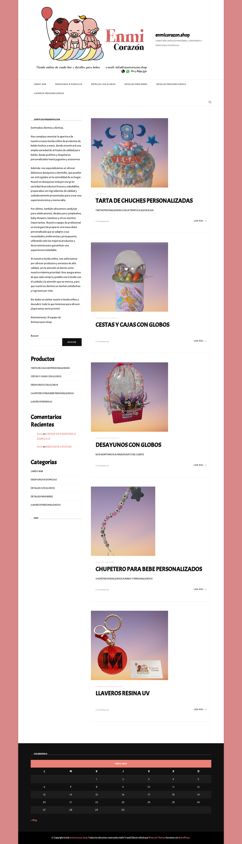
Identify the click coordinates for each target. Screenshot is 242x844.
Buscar (35, 336)
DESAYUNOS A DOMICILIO (68, 84)
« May (34, 820)
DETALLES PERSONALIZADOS (171, 84)
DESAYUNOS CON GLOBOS (129, 445)
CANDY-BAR (40, 84)
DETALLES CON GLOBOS (103, 84)
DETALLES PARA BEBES (136, 84)
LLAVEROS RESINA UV (123, 693)
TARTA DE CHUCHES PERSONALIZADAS (146, 201)
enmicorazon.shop (172, 35)
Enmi (39, 434)
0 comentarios (102, 221)
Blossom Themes (157, 837)
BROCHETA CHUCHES (59, 447)
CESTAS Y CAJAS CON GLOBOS (133, 325)
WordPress (184, 837)
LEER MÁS (200, 221)
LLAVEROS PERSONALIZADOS (49, 93)
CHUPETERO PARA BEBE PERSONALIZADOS (150, 569)
